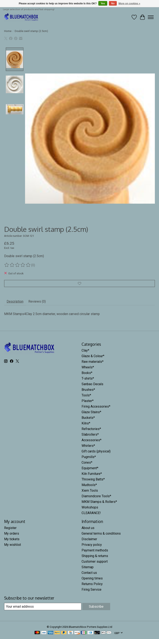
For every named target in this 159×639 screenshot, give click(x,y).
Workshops (90, 507)
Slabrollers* (90, 434)
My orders (11, 533)
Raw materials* (93, 362)
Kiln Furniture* (92, 474)
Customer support (95, 561)
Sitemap (88, 567)
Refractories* (91, 429)
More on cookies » (129, 3)
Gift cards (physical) (96, 451)
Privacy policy (92, 545)
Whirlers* (88, 446)
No (112, 3)
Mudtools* (89, 485)
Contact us (89, 573)
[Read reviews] (17, 265)
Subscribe (96, 606)
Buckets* (88, 418)
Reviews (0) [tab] (37, 301)
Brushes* (88, 390)
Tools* (86, 395)
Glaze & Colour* (93, 356)
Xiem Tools (90, 490)
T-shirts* (88, 378)
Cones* (87, 462)
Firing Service (91, 589)
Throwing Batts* (93, 479)
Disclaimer (89, 539)
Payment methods (95, 550)
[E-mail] (42, 606)
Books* (87, 373)
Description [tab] (15, 301)
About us (88, 528)
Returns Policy (92, 584)
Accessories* (91, 440)
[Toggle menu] (151, 17)
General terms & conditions (101, 533)
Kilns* (86, 423)
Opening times (92, 578)
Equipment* (90, 468)
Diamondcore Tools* (96, 496)
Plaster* (88, 401)
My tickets (11, 539)
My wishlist (12, 545)
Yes (103, 3)
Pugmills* (89, 457)
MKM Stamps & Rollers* (99, 502)
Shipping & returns (95, 556)
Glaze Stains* (91, 412)
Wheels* (88, 367)
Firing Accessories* (96, 406)
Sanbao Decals (92, 384)
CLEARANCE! (91, 513)
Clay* (85, 350)
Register (10, 528)
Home (7, 31)
